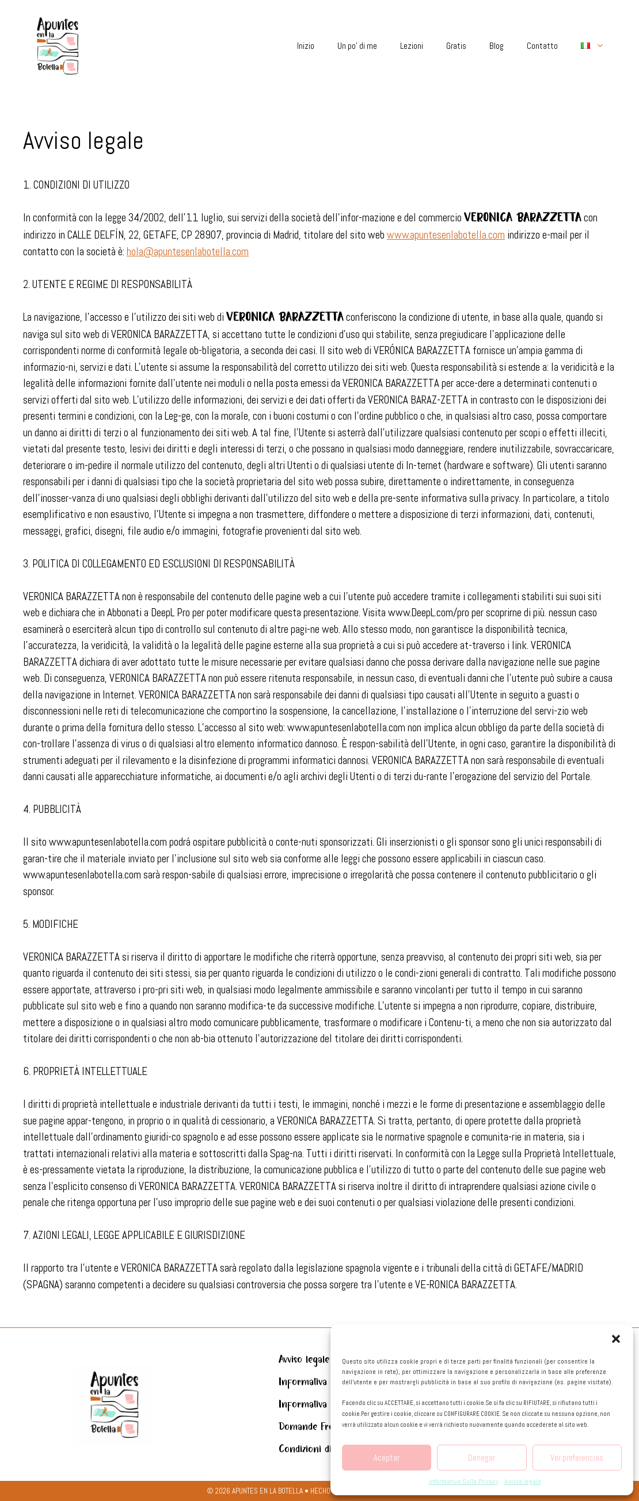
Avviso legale (522, 1481)
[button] (616, 1339)
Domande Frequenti (318, 1427)
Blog (496, 45)
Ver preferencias (576, 1457)
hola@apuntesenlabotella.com (188, 251)
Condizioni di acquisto (323, 1449)
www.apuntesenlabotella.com (446, 235)
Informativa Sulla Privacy (464, 1481)
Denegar (481, 1457)
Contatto (542, 45)
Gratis (456, 45)
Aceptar (387, 1457)
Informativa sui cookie (325, 1404)
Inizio (305, 45)
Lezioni (411, 45)
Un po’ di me (357, 45)
